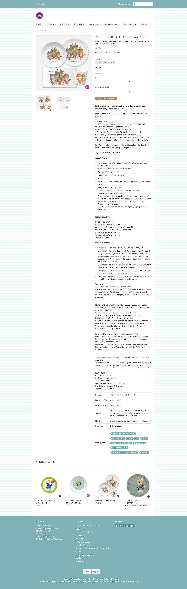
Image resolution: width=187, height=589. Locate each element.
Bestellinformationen (83, 542)
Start (39, 24)
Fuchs (130, 438)
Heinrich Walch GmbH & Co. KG (122, 395)
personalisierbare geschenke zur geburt (125, 452)
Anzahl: (98, 68)
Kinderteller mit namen (120, 448)
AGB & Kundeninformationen (87, 526)
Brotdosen (78, 24)
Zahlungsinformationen (84, 555)
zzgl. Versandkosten (112, 52)
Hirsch (144, 438)
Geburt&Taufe (111, 24)
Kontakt (78, 551)
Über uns (79, 539)
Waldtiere (145, 452)
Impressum (80, 535)
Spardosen (94, 24)
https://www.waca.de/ (111, 235)
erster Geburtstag (118, 438)
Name (97, 77)
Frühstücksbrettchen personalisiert (123, 434)
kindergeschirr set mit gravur (136, 443)
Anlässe (146, 24)
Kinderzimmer (130, 24)
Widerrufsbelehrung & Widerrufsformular (92, 548)
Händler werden (81, 558)
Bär (137, 438)
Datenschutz (80, 529)
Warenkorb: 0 (124, 4)
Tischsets (65, 24)
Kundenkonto (41, 4)
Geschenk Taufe (117, 443)
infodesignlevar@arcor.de (51, 539)
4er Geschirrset (116, 400)
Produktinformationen (84, 545)
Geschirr (51, 24)
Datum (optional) (102, 87)
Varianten (99, 59)
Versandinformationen (84, 532)
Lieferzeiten (80, 561)
